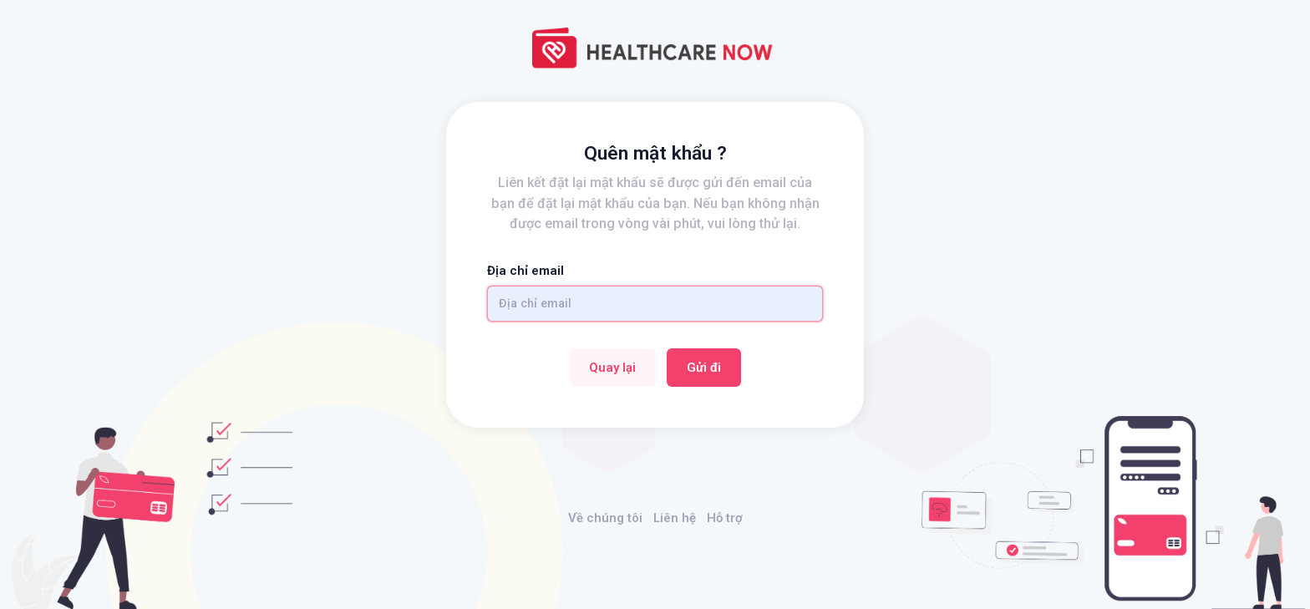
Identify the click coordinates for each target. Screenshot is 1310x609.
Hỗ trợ (725, 517)
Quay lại (612, 367)
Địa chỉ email (525, 270)
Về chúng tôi (605, 517)
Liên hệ (674, 517)
